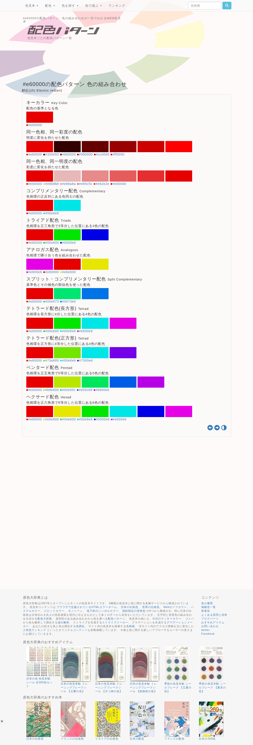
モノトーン (75, 610)
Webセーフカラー (175, 607)
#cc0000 (102, 154)
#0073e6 (69, 301)
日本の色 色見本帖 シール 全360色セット (39, 682)
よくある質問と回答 (214, 614)
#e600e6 (35, 272)
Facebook (208, 633)
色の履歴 (207, 603)
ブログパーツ (210, 618)
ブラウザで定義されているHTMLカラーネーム (87, 607)
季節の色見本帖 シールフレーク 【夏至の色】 (212, 687)
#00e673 (52, 301)
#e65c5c (86, 184)
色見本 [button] (32, 5)
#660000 (69, 154)
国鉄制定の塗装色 (134, 610)
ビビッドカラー (54, 610)
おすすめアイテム (212, 622)
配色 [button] (50, 5)
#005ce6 (86, 390)
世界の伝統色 (151, 607)
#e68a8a (69, 184)
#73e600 (52, 360)
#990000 (86, 154)
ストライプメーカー (115, 622)
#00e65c (69, 390)
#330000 (52, 154)
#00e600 (52, 242)
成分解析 (63, 622)
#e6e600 (69, 272)
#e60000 (35, 125)
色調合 (80, 626)
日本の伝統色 (129, 607)
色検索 (130, 626)
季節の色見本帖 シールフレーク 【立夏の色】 (177, 687)
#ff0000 (118, 154)
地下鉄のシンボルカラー (103, 610)
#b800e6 (102, 390)
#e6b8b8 (52, 184)
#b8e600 (52, 390)
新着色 (205, 610)
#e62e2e (102, 184)
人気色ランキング (34, 630)
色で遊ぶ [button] (93, 5)
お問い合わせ (210, 626)
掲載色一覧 (208, 607)
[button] (2, 721)
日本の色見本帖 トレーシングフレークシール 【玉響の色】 (74, 687)
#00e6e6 (52, 213)
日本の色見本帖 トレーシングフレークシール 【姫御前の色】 (143, 687)
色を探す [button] (70, 5)
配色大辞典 (44, 618)
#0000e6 (69, 242)
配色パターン (116, 618)
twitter (205, 630)
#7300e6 (86, 360)
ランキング (117, 5)
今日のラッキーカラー (166, 618)
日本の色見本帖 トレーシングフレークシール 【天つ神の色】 (108, 687)
